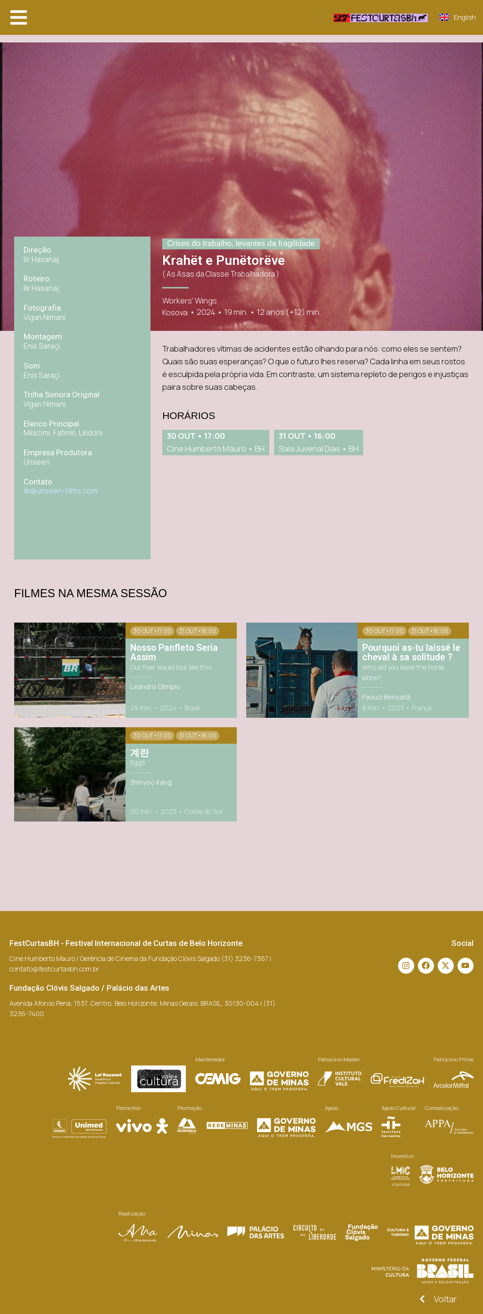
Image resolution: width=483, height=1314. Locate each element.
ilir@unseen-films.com (61, 491)
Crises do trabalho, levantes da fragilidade (241, 243)
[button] (18, 17)
